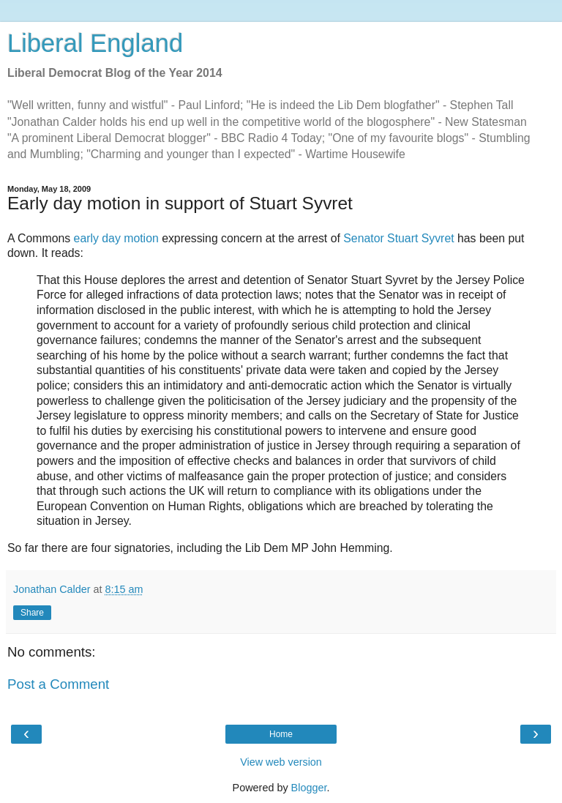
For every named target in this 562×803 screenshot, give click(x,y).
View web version (281, 762)
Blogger (309, 787)
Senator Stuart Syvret (398, 238)
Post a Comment (58, 684)
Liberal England (95, 43)
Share (32, 613)
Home (281, 734)
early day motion (116, 238)
